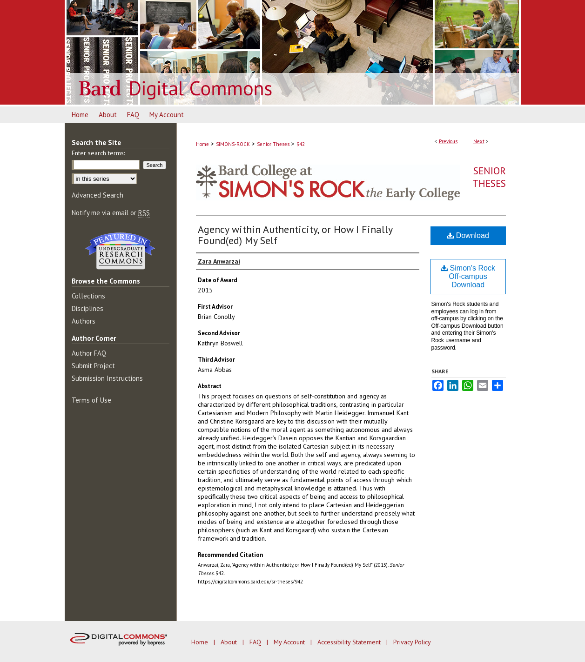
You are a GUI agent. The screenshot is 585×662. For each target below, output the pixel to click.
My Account (290, 642)
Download (468, 235)
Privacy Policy (412, 642)
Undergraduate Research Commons (120, 251)
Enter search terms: (98, 153)
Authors (83, 321)
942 (300, 144)
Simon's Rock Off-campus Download (468, 276)
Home (202, 144)
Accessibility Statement (350, 642)
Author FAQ (89, 353)
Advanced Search (97, 195)
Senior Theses (273, 144)
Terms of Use (91, 400)
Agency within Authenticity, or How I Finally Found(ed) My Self (295, 235)
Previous (448, 141)
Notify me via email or (111, 212)
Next (478, 141)
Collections (88, 295)
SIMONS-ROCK (233, 144)
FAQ (256, 642)
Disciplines (87, 308)
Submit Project (93, 365)
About (230, 642)
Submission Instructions (107, 378)
